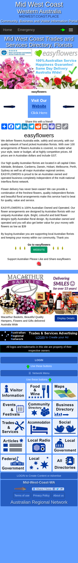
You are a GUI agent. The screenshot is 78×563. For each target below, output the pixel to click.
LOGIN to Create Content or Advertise (39, 475)
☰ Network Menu (39, 373)
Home (7, 30)
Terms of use (21, 495)
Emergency (26, 30)
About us (58, 495)
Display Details (66, 318)
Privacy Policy (41, 495)
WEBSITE (39, 249)
